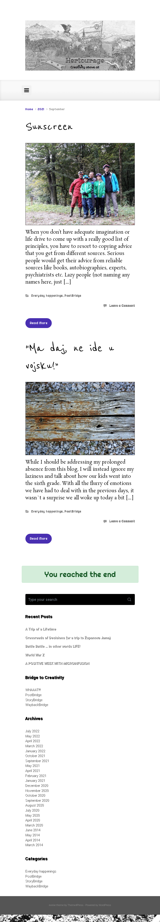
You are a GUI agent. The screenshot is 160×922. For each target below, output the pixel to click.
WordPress (105, 905)
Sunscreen (49, 126)
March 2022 (34, 746)
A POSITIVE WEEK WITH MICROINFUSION (57, 663)
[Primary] (26, 90)
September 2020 (37, 800)
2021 (41, 109)
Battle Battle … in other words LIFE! (52, 646)
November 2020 (37, 791)
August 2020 (34, 805)
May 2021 (32, 766)
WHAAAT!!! (33, 690)
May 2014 (32, 835)
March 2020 (34, 825)
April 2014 (32, 840)
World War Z (34, 655)
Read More (38, 323)
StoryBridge (33, 700)
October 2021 (35, 756)
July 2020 (32, 810)
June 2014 (32, 830)
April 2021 (32, 771)
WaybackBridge (36, 705)
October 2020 (35, 795)
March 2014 (34, 845)
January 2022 (35, 751)
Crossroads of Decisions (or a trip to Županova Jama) (68, 638)
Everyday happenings (47, 295)
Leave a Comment (122, 305)
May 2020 (32, 815)
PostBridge (72, 295)
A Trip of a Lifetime (40, 629)
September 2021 (37, 761)
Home (29, 109)
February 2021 (35, 776)
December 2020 (36, 786)
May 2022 (32, 736)
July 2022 (32, 731)
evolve (52, 905)
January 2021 (35, 780)
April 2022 (32, 741)
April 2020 (32, 820)
